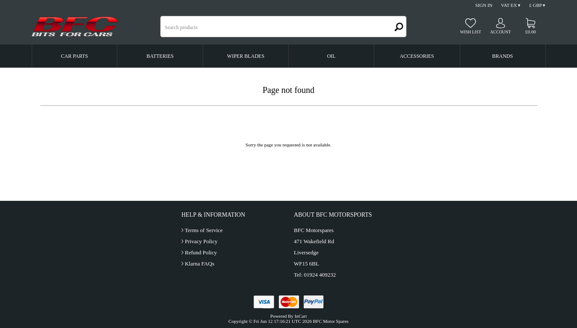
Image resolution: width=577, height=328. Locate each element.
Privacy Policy (201, 241)
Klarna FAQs (199, 263)
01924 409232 (320, 274)
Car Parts (74, 56)
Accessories (417, 56)
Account (500, 32)
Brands (502, 56)
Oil (331, 56)
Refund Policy (201, 252)
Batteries (159, 56)
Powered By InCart (288, 316)
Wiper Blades (245, 56)
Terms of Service (204, 230)
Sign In (484, 5)
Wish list (470, 32)
